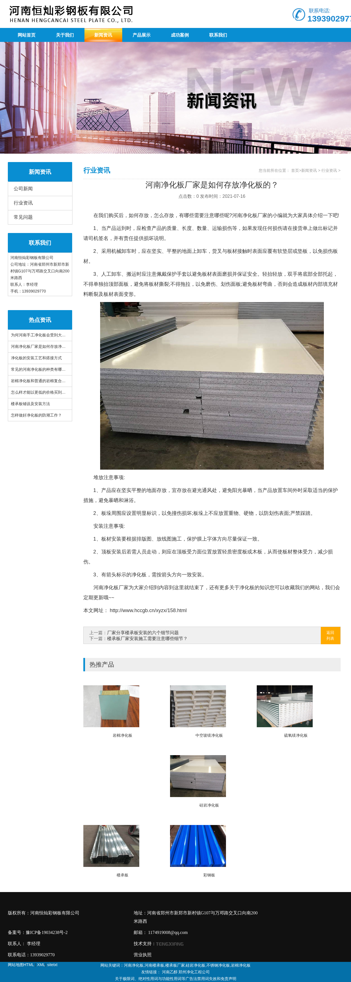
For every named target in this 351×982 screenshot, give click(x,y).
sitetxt (52, 964)
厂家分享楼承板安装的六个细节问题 (143, 632)
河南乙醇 (170, 972)
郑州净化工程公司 (194, 972)
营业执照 (143, 954)
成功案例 (180, 35)
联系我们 (218, 35)
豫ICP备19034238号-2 (47, 932)
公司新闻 (23, 188)
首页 (295, 170)
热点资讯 (40, 320)
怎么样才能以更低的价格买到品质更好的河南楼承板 (56, 392)
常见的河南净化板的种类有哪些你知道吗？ (48, 369)
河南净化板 (244, 215)
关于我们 (65, 35)
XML (41, 964)
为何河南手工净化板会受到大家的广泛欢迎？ (50, 335)
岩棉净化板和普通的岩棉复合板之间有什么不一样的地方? (60, 381)
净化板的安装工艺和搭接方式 (36, 358)
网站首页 (27, 35)
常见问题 (23, 217)
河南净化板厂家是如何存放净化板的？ (44, 346)
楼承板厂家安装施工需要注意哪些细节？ (147, 638)
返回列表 (330, 635)
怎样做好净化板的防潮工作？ (36, 415)
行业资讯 (23, 203)
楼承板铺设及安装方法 (30, 404)
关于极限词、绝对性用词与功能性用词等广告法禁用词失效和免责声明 (175, 978)
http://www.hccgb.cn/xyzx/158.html (148, 610)
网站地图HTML (21, 964)
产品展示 (141, 35)
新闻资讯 (103, 35)
